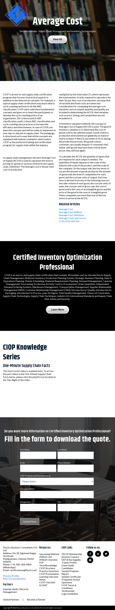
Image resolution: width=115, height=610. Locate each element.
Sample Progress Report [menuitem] (70, 572)
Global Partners (11, 599)
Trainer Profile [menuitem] (69, 562)
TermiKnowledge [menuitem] (48, 565)
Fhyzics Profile (11, 575)
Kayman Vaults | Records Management (15, 590)
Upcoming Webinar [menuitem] (49, 554)
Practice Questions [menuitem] (49, 571)
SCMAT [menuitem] (43, 585)
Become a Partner (36, 599)
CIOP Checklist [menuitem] (47, 582)
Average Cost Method (70, 212)
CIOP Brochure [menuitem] (47, 568)
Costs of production (69, 221)
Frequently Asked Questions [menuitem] (71, 581)
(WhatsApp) (9, 567)
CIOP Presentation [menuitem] (49, 573)
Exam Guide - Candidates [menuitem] (68, 567)
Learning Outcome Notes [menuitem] (48, 578)
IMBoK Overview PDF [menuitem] (48, 561)
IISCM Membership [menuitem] (72, 554)
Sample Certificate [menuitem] (71, 576)
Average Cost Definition (71, 215)
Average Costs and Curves (72, 218)
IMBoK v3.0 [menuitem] (45, 556)
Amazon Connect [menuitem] (70, 556)
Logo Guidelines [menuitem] (70, 593)
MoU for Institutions (14, 578)
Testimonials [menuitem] (68, 590)
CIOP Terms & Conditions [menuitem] (69, 586)
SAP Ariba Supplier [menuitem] (71, 559)
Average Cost (66, 209)
